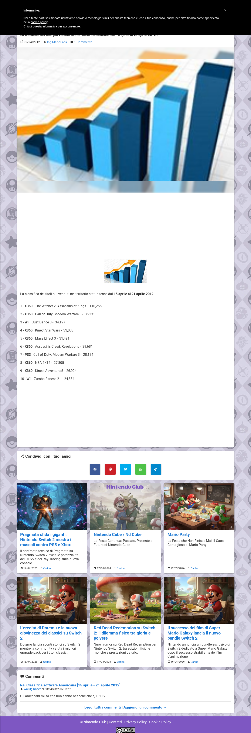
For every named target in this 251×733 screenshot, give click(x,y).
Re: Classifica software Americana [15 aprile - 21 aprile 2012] (67, 682)
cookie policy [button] (39, 22)
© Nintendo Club (94, 718)
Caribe (46, 566)
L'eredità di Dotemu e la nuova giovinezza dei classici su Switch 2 (52, 628)
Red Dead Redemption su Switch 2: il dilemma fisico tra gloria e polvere (123, 630)
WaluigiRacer (31, 685)
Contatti (116, 718)
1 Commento (82, 42)
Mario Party (178, 533)
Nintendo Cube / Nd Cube (117, 533)
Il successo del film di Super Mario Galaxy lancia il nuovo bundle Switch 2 (199, 630)
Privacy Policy (135, 718)
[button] (225, 10)
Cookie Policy (158, 718)
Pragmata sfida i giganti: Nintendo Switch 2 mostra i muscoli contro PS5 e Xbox (51, 538)
